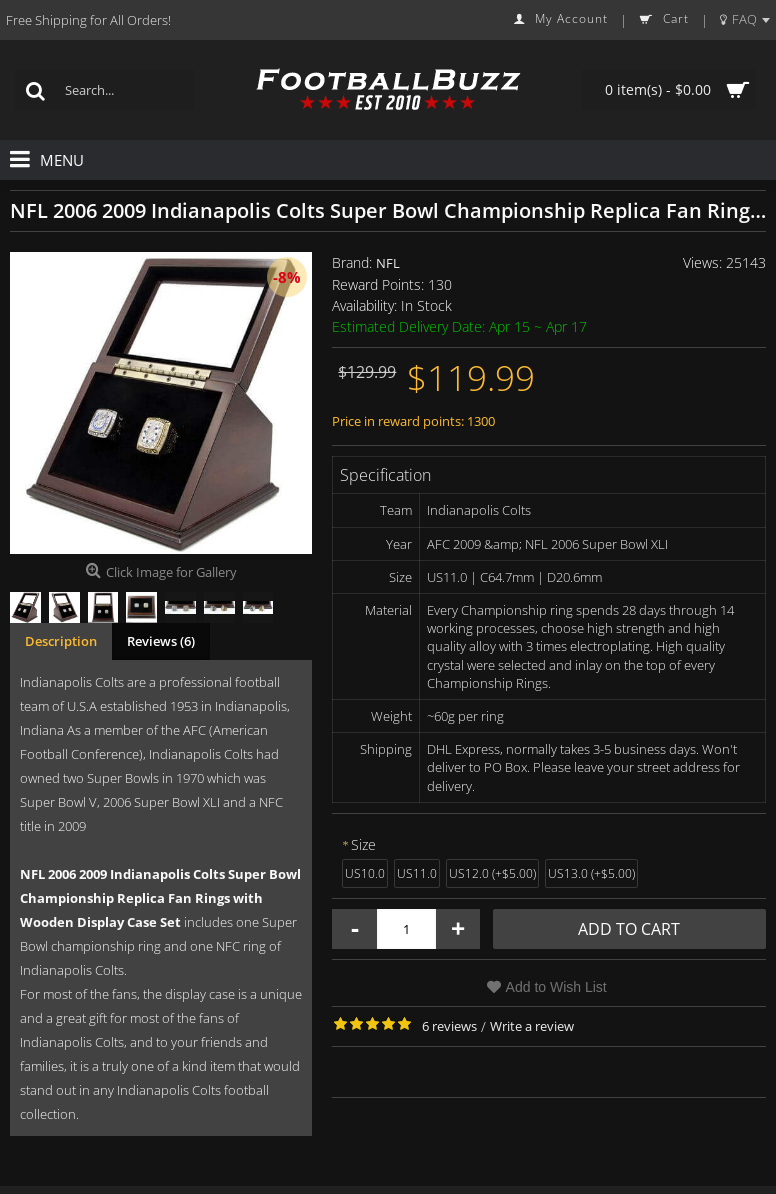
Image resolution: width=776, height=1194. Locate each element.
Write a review (532, 1026)
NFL (388, 263)
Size (363, 844)
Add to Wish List (556, 987)
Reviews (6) (161, 641)
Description (61, 641)
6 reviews (449, 1026)
